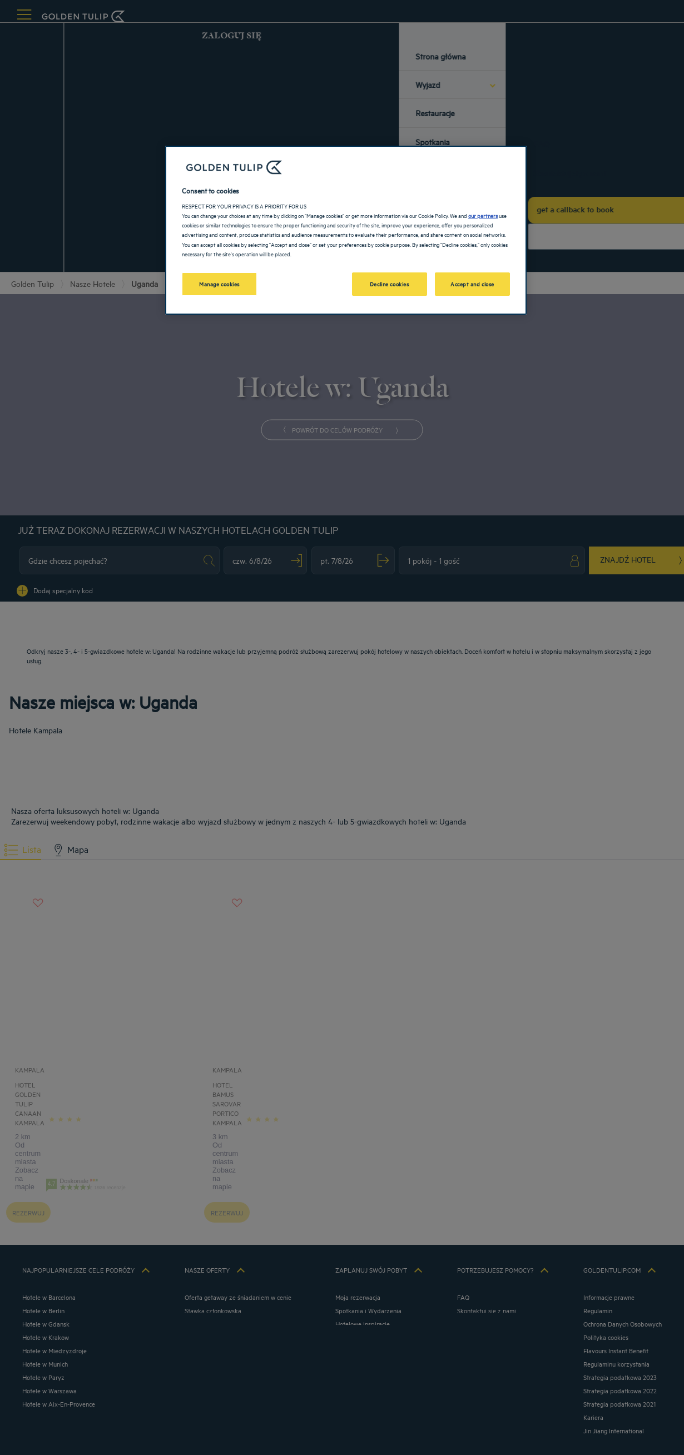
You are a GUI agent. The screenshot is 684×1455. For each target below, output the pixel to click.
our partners (483, 215)
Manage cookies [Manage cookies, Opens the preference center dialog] (219, 283)
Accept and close (472, 283)
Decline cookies (389, 283)
